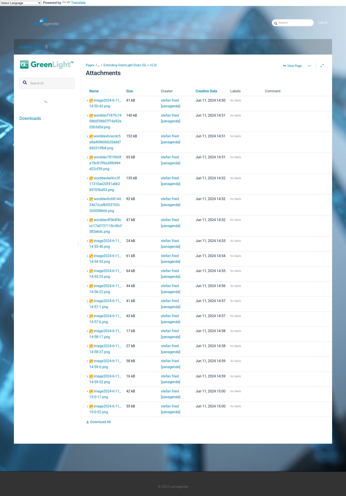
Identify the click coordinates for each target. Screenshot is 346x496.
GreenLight (30, 46)
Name (94, 91)
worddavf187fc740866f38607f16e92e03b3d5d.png (105, 121)
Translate (74, 3)
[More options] (309, 65)
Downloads (30, 118)
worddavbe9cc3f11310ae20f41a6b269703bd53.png (104, 184)
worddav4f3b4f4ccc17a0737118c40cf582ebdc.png (105, 226)
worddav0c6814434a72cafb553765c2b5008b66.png (105, 205)
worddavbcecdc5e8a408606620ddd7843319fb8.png (105, 142)
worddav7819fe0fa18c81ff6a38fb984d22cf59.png (105, 163)
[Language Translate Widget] (20, 3)
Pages (90, 65)
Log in (323, 22)
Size (129, 91)
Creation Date (206, 91)
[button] (97, 65)
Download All (100, 422)
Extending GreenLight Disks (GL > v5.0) (130, 65)
